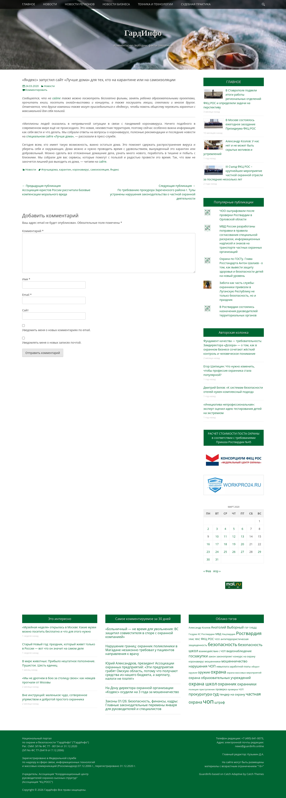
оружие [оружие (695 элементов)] (204, 672)
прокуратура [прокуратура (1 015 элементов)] (200, 694)
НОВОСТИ (50, 4)
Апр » (217, 571)
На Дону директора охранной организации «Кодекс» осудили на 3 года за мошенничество (142, 690)
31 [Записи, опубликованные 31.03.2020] (217, 559)
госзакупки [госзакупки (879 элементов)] (198, 656)
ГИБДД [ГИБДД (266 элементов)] (253, 627)
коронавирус (81, 169)
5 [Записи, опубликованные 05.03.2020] (234, 529)
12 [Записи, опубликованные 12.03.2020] (233, 536)
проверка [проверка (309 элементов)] (221, 689)
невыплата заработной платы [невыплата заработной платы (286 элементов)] (233, 666)
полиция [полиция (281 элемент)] (194, 689)
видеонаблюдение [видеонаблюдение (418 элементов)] (239, 651)
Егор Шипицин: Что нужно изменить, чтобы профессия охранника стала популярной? (229, 370)
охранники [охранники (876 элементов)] (246, 684)
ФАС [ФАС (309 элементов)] (197, 639)
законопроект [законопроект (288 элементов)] (224, 656)
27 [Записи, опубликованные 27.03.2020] (242, 552)
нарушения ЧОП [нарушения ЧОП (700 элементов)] (202, 666)
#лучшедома (49, 169)
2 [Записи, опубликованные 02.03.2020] (208, 529)
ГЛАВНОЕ (28, 4)
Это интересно (59, 619)
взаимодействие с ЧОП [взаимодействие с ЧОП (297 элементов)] (212, 651)
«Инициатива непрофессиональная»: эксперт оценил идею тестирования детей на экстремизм (232, 409)
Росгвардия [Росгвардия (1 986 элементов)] (248, 633)
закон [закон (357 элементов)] (212, 656)
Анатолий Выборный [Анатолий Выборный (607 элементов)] (227, 627)
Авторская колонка (234, 332)
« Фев (207, 571)
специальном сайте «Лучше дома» (50, 136)
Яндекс (114, 169)
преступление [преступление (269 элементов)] (207, 689)
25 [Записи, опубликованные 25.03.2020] (225, 552)
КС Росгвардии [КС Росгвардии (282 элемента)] (206, 634)
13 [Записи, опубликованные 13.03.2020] (242, 536)
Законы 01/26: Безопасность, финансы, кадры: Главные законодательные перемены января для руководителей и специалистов (141, 705)
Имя (26, 279)
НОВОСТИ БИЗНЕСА (116, 4)
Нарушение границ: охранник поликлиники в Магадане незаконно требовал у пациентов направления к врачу (141, 650)
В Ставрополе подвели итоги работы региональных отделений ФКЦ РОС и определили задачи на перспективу (232, 98)
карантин (65, 169)
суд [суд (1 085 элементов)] (216, 694)
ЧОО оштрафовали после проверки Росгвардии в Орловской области (237, 215)
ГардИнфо (143, 33)
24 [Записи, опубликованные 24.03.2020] (217, 552)
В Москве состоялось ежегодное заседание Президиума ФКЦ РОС (241, 124)
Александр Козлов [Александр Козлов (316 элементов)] (199, 627)
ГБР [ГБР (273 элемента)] (247, 627)
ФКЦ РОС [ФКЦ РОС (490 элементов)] (207, 639)
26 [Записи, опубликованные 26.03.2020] (233, 552)
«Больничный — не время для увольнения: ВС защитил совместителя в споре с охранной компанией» (141, 633)
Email (27, 295)
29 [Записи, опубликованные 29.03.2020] (259, 552)
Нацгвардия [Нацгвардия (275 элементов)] (228, 634)
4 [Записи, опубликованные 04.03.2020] (225, 529)
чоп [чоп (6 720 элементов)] (208, 701)
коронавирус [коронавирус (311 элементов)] (196, 661)
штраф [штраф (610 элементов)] (219, 702)
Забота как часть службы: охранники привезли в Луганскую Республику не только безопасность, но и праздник (238, 291)
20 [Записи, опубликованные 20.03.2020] (242, 544)
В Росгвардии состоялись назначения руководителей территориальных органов (239, 311)
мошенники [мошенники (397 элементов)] (213, 661)
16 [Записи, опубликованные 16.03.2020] (208, 544)
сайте (56, 98)
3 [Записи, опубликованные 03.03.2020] (217, 529)
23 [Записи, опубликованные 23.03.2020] (208, 552)
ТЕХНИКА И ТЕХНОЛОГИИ (155, 4)
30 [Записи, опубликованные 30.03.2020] (208, 559)
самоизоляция (99, 169)
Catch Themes (255, 774)
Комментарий (33, 231)
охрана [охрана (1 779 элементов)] (218, 672)
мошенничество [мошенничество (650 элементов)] (234, 661)
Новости (49, 86)
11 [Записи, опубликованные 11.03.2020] (225, 536)
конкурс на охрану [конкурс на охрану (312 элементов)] (244, 656)
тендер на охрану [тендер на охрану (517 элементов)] (232, 694)
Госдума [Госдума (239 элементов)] (193, 634)
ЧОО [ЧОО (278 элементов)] (217, 639)
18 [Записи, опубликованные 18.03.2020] (225, 544)
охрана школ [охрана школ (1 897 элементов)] (203, 684)
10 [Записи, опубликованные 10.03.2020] (217, 536)
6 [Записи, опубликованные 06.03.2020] (242, 529)
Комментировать (36, 90)
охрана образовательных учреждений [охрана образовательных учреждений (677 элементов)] (220, 677)
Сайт (25, 310)
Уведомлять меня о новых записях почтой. (51, 342)
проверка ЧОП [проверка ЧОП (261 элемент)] (236, 689)
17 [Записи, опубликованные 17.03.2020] (217, 544)
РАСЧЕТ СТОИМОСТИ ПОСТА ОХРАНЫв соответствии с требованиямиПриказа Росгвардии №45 (233, 438)
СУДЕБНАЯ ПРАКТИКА (196, 4)
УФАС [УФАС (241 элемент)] (192, 639)
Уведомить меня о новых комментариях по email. (56, 330)
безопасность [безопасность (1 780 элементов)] (222, 644)
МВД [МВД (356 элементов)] (218, 634)
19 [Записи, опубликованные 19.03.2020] (233, 544)
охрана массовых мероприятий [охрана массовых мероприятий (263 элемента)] (244, 672)
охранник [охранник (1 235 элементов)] (227, 684)
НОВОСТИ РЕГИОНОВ (79, 4)
